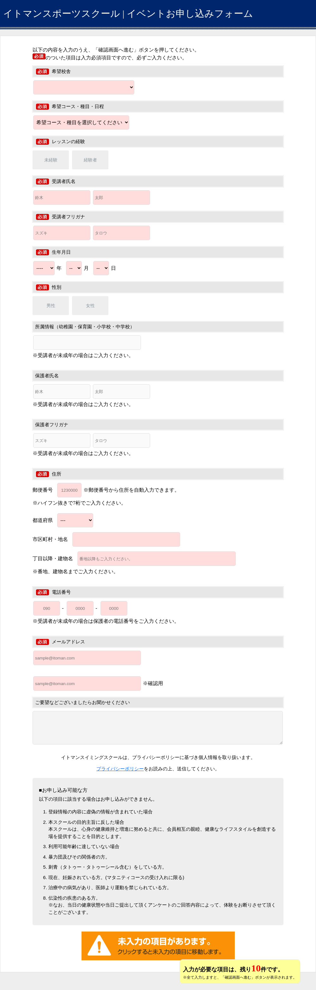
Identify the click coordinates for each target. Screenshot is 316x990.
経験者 (90, 159)
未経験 (51, 159)
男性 (50, 305)
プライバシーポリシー (120, 768)
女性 (90, 305)
